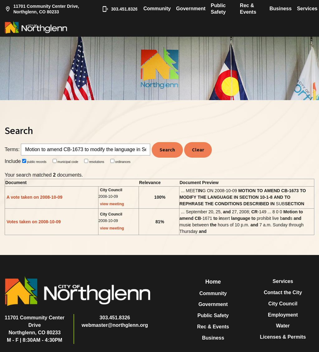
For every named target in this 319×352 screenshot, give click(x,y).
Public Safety (218, 9)
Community (157, 8)
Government (190, 8)
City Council (282, 303)
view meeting (112, 204)
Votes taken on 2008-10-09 (34, 221)
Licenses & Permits (283, 337)
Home (213, 282)
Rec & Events (248, 9)
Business (280, 8)
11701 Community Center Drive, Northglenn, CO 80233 (42, 9)
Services (307, 8)
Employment (283, 314)
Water (283, 325)
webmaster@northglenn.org (115, 325)
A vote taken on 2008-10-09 (34, 197)
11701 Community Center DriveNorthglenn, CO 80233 (34, 325)
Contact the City (283, 292)
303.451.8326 (116, 9)
